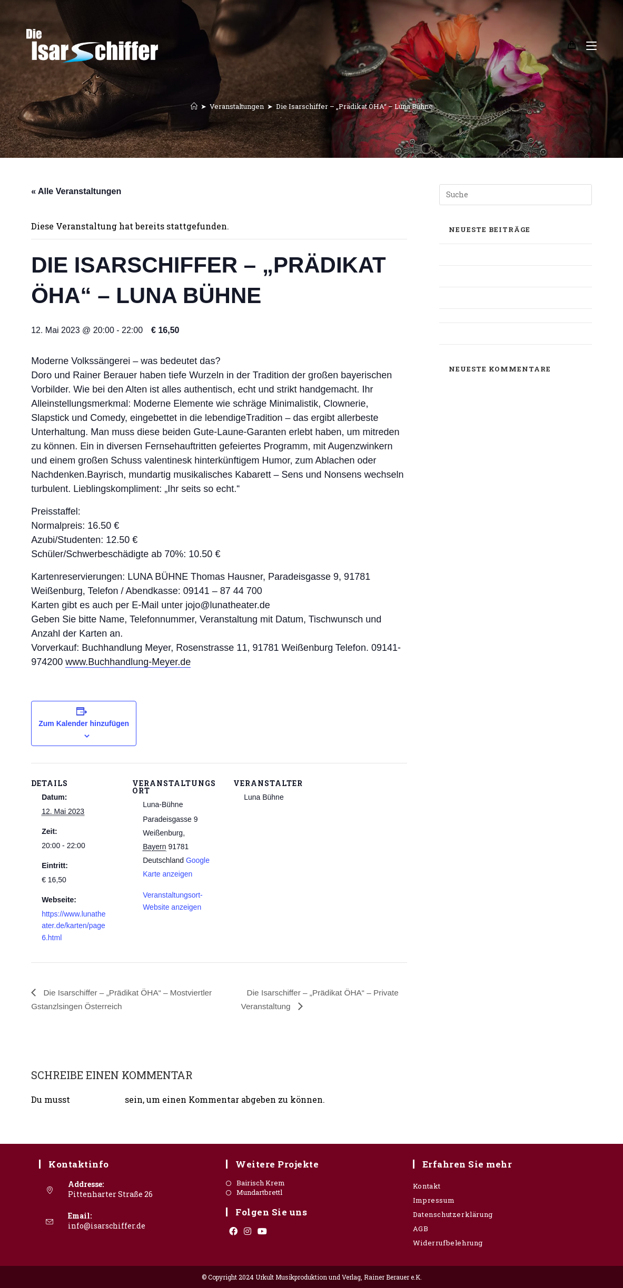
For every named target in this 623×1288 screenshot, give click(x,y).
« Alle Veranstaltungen (76, 191)
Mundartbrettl (259, 1192)
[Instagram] (247, 1231)
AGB (421, 1228)
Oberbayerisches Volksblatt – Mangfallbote (493, 254)
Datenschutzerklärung (453, 1214)
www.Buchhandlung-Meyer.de (128, 662)
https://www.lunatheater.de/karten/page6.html (73, 926)
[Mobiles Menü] (587, 46)
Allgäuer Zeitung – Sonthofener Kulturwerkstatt (498, 276)
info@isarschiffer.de (106, 1225)
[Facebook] (233, 1231)
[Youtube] (262, 1231)
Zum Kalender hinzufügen (83, 723)
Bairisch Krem (260, 1183)
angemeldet (97, 1099)
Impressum (433, 1200)
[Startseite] (194, 106)
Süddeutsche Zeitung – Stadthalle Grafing (502, 333)
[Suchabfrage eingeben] (515, 194)
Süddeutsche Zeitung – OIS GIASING (505, 315)
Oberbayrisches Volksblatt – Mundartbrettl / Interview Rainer (502, 297)
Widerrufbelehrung (448, 1242)
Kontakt (427, 1186)
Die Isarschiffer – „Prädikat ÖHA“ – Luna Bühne (354, 106)
